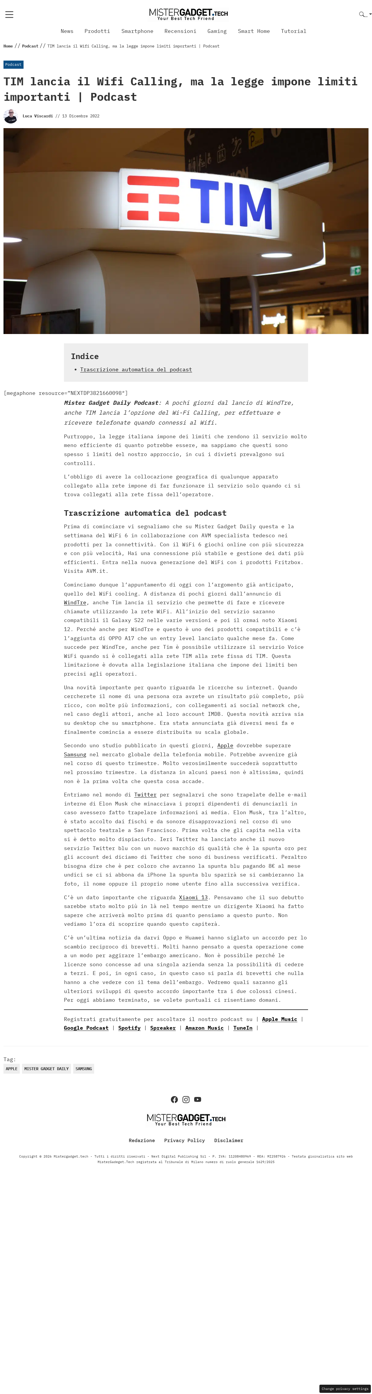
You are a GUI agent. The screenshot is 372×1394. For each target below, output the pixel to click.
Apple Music (279, 1019)
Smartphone (137, 31)
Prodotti (97, 31)
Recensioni (180, 31)
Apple (225, 745)
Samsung (75, 754)
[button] (365, 14)
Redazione (142, 1140)
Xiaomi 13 (193, 897)
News (67, 31)
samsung (84, 1068)
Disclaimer (228, 1140)
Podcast (13, 64)
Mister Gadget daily (46, 1068)
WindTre (75, 602)
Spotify (129, 1027)
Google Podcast (86, 1027)
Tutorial (294, 31)
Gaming (217, 31)
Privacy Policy (184, 1140)
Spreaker (163, 1027)
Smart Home (254, 31)
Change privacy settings (345, 1388)
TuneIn (243, 1027)
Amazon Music (204, 1027)
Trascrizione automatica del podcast (136, 369)
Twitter (145, 794)
